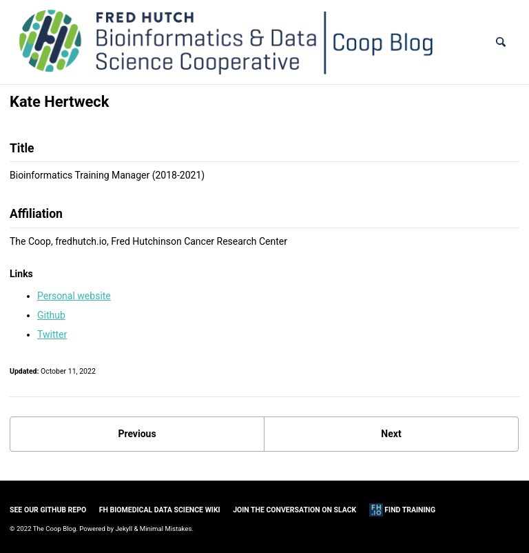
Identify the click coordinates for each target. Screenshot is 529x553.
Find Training (402, 509)
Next (391, 433)
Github (51, 315)
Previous (137, 433)
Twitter (52, 334)
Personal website (74, 295)
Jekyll (124, 528)
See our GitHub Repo (48, 509)
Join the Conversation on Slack (294, 509)
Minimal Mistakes (166, 528)
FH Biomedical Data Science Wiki (159, 509)
